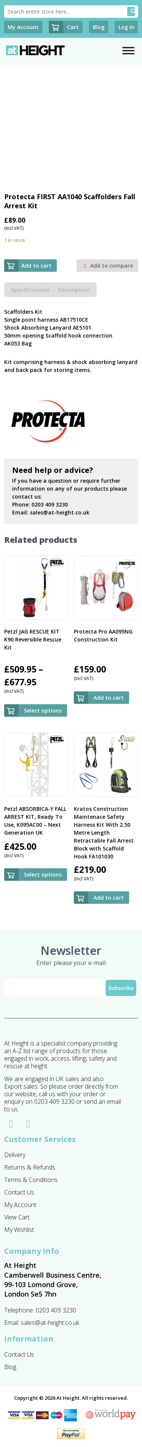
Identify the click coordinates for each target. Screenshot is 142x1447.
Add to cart (27, 265)
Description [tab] (73, 289)
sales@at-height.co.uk (59, 512)
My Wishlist (19, 1229)
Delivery (14, 1155)
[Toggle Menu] (128, 50)
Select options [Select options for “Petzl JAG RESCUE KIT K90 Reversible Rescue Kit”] (43, 710)
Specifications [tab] (30, 289)
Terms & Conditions (31, 1180)
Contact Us (19, 1192)
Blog (10, 1367)
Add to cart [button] (109, 697)
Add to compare (107, 265)
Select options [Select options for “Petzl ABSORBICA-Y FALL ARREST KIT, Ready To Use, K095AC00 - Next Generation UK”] (43, 874)
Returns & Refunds (29, 1167)
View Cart (17, 1217)
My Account (20, 1205)
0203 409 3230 (49, 504)
